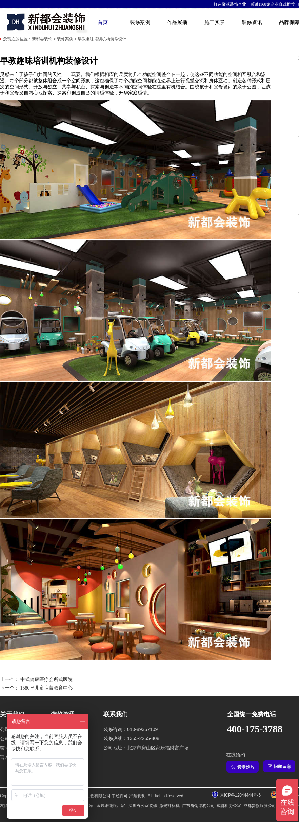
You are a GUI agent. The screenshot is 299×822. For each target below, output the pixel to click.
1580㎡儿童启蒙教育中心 (46, 688)
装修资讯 (252, 22)
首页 (103, 22)
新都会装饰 (42, 39)
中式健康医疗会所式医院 (46, 679)
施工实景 (214, 22)
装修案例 (140, 22)
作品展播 (177, 22)
